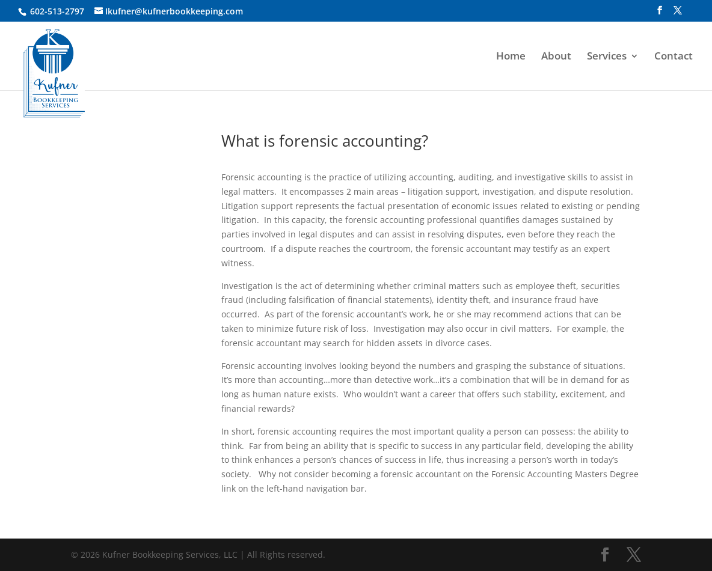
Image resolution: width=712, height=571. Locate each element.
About (556, 57)
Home (511, 57)
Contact (673, 57)
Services (607, 57)
